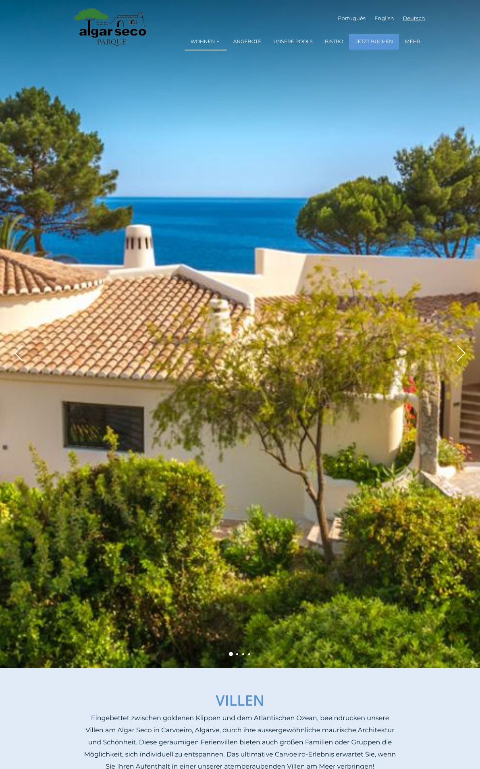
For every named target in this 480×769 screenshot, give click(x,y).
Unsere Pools (293, 42)
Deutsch (414, 18)
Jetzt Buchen (374, 42)
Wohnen (206, 41)
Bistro (334, 42)
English (384, 18)
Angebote (247, 42)
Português (352, 18)
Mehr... (414, 42)
